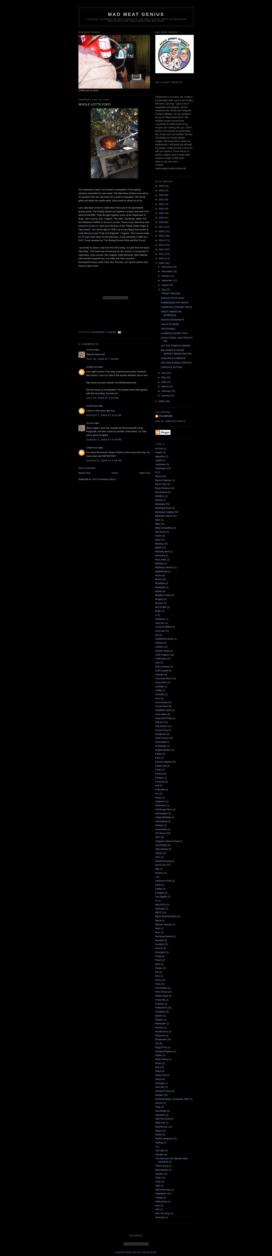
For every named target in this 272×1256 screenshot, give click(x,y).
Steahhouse (161, 1126)
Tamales (159, 1154)
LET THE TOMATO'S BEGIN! (175, 345)
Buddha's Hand (163, 595)
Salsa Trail (160, 1075)
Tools (158, 1177)
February (166, 391)
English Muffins (163, 750)
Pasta (158, 956)
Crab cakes (161, 714)
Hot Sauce (160, 833)
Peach (158, 960)
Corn (157, 698)
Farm (158, 757)
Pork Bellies (161, 988)
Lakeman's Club (163, 880)
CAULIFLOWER (163, 627)
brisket (158, 591)
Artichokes (160, 464)
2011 (162, 254)
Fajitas (158, 753)
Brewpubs (160, 587)
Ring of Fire (161, 1047)
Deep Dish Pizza (163, 718)
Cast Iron (160, 623)
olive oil (159, 948)
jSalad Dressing (163, 861)
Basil (157, 520)
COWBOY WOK (163, 710)
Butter (158, 611)
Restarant (160, 1035)
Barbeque (160, 504)
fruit (157, 785)
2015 (162, 235)
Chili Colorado (162, 666)
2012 (162, 249)
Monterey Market (163, 936)
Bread (158, 579)
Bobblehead (161, 571)
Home (115, 473)
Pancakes (160, 952)
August (165, 285)
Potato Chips (161, 995)
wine (157, 1205)
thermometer (161, 1169)
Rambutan (160, 1023)
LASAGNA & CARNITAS (173, 358)
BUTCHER (160, 607)
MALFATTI (160, 904)
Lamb (158, 884)
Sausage (159, 1083)
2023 (162, 199)
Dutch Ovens (161, 738)
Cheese (159, 642)
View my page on (136, 1252)
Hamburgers (161, 813)
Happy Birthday (163, 817)
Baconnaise (161, 492)
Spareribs (160, 1115)
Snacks (159, 1103)
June (164, 373)
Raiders (159, 1019)
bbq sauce (160, 531)
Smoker (159, 1095)
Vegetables (160, 1193)
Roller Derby (161, 1059)
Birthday (159, 563)
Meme (158, 920)
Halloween (160, 805)
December (167, 267)
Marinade (160, 908)
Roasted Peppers (164, 1051)
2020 (162, 213)
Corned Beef (161, 706)
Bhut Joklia (160, 559)
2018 (162, 222)
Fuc (157, 793)
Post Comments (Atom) (104, 479)
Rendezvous (161, 1031)
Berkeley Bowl (162, 551)
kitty (157, 869)
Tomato (159, 1173)
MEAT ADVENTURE (165, 916)
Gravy (158, 797)
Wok (157, 1209)
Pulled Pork (161, 1007)
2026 (162, 186)
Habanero (160, 801)
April (164, 382)
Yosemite (160, 1217)
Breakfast (160, 583)
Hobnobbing (161, 821)
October (165, 276)
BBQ (157, 524)
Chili (157, 662)
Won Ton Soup (162, 1213)
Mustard (159, 940)
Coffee (158, 690)
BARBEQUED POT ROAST (175, 302)
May (163, 377)
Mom (157, 932)
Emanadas (160, 742)
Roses (158, 1063)
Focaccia (159, 781)
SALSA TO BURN (170, 324)
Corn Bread (161, 702)
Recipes (159, 1027)
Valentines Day (162, 1189)
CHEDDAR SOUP (164, 639)
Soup (158, 1107)
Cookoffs (159, 694)
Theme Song (161, 1165)
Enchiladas (160, 746)
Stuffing (159, 1142)
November (167, 271)
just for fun (160, 865)
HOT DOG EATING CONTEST (176, 362)
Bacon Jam (161, 484)
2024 (162, 195)
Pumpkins (160, 1011)
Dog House (161, 726)
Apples (158, 460)
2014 (162, 240)
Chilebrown (92, 367)
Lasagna (159, 892)
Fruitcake (160, 789)
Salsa (158, 1071)
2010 (162, 258)
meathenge (92, 405)
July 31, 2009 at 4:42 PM (102, 398)
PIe (157, 972)
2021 (162, 208)
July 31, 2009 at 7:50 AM (102, 359)
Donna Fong (161, 730)
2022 (162, 204)
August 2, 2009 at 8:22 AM (103, 415)
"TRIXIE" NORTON (170, 293)
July (163, 289)
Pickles (158, 968)
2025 (162, 190)
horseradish (161, 829)
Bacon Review (162, 488)
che (157, 635)
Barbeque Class (163, 508)
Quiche (158, 1015)
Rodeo (158, 1055)
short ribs (160, 1087)
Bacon (158, 476)
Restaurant (160, 1039)
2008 (162, 401)
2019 (162, 217)
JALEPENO (161, 845)
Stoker (158, 1134)
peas (157, 964)
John (157, 857)
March (164, 386)
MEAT (158, 912)
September (167, 280)
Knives (158, 873)
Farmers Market (163, 762)
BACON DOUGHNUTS (172, 319)
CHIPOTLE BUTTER (171, 367)
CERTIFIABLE (168, 328)
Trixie (158, 1181)
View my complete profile (170, 421)
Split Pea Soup (162, 1118)
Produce (159, 1003)
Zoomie (90, 349)
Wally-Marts (161, 1201)
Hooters (159, 825)
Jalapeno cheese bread (167, 841)
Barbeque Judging (164, 512)
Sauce (158, 1079)
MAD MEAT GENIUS (136, 14)
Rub (157, 1067)
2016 (162, 231)
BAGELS (159, 496)
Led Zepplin (161, 896)
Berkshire (160, 555)
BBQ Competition (164, 528)
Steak (158, 1130)
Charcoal (159, 631)
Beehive (159, 543)
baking (158, 500)
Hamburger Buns (163, 809)
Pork (157, 984)
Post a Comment (86, 468)
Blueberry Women (164, 567)
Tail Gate (159, 1150)
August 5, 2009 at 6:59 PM (104, 460)
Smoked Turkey (163, 1091)
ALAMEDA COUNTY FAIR (174, 333)
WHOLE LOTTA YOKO (172, 298)
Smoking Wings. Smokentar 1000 (172, 1099)
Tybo (157, 1185)
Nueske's (160, 944)
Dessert (159, 722)
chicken (159, 646)
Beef (157, 539)
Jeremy (159, 853)
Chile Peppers (162, 654)
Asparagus (160, 468)
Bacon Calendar (163, 480)
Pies (157, 976)
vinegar (159, 1197)
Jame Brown (161, 849)
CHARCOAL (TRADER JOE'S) (176, 307)
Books (158, 575)
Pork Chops (161, 991)
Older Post (144, 473)
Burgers (159, 599)
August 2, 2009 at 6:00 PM (104, 439)
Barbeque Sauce (163, 515)
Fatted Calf (160, 766)
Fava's (158, 769)
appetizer (160, 456)
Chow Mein (161, 682)
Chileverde (160, 658)
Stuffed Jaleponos (164, 1138)
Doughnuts (160, 734)
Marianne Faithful (87, 226)
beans (158, 535)
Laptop (158, 888)
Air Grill (159, 448)
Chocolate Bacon (164, 678)
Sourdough (160, 1111)
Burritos (159, 603)
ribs (157, 1043)
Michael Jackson (163, 924)
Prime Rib (160, 999)
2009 (162, 263)
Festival (159, 773)
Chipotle (159, 674)
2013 (162, 245)
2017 (162, 226)
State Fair (160, 1122)
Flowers (159, 777)
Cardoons (160, 619)
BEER (158, 547)
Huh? (158, 837)
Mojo (157, 928)
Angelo (158, 452)
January (165, 395)
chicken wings (162, 650)
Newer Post (84, 473)
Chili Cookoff (161, 670)
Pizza (158, 980)
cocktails (159, 686)
